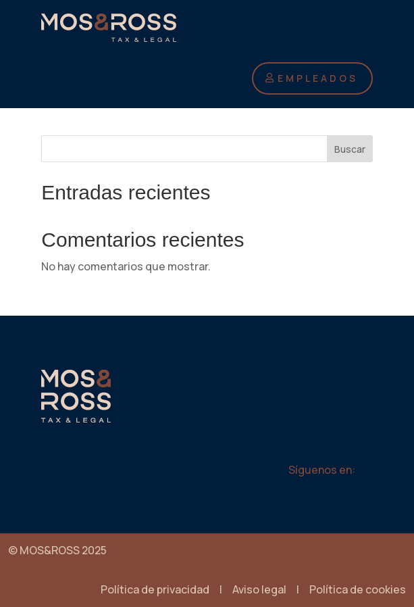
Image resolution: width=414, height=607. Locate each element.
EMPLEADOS (318, 78)
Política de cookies (357, 589)
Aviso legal (259, 589)
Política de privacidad (155, 589)
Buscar (349, 149)
